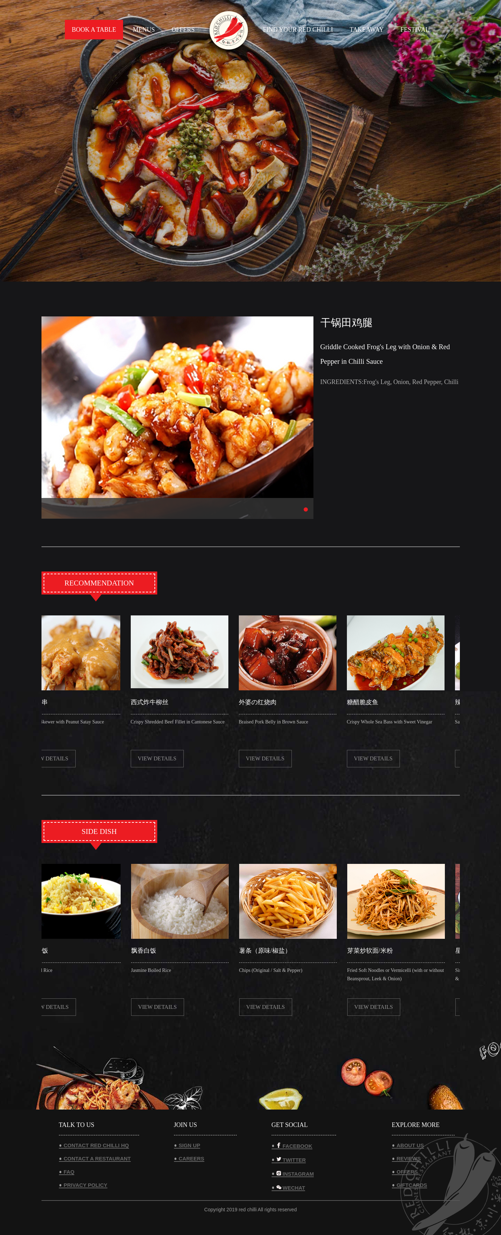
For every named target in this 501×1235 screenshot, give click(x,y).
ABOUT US (410, 1145)
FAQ (69, 1171)
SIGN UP (189, 1145)
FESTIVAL (414, 29)
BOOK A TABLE (94, 29)
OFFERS (183, 29)
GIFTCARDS (412, 1185)
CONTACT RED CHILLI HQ (96, 1145)
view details (52, 758)
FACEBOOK (294, 1146)
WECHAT (290, 1187)
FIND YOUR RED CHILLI (298, 29)
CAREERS (191, 1158)
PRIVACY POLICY (85, 1185)
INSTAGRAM (295, 1173)
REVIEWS (409, 1158)
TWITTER (291, 1160)
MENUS (144, 29)
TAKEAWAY (367, 29)
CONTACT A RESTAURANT (97, 1158)
